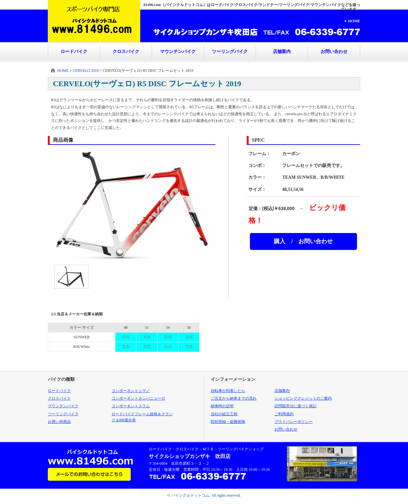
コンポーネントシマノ (131, 390)
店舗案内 (282, 51)
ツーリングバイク (230, 51)
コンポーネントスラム (131, 406)
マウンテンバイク (178, 51)
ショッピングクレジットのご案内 (303, 398)
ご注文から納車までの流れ (234, 398)
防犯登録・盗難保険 (228, 421)
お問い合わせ (334, 51)
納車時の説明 (222, 406)
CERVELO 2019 (85, 70)
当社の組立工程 (224, 414)
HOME (354, 21)
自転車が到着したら (228, 390)
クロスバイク (126, 51)
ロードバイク (74, 51)
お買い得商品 (59, 421)
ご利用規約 (284, 414)
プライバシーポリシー (293, 421)
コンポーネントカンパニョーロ (138, 398)
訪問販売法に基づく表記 (295, 406)
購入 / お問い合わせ (303, 241)
